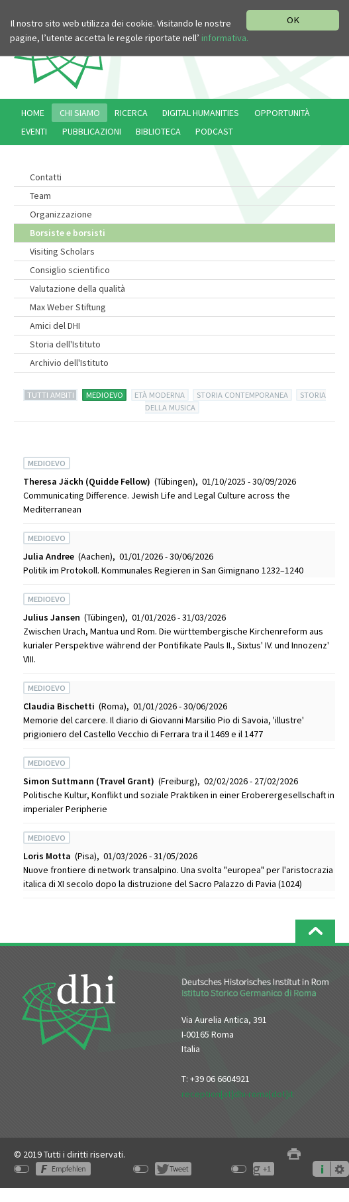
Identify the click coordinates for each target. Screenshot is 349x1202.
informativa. (224, 38)
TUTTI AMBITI (50, 395)
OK (293, 20)
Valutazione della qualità (77, 288)
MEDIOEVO (104, 395)
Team (40, 196)
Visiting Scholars (62, 251)
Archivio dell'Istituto (69, 363)
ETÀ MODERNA (159, 395)
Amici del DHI (55, 325)
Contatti (46, 177)
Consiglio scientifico (70, 270)
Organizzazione (61, 214)
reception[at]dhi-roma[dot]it (237, 1094)
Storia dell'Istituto (65, 344)
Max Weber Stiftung (68, 307)
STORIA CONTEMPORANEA (242, 395)
